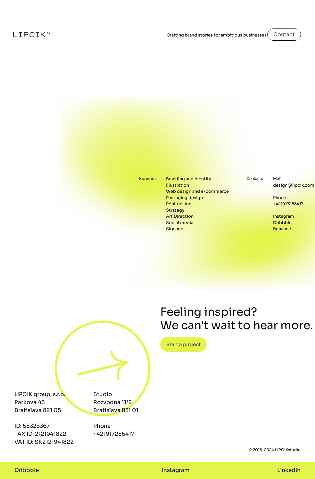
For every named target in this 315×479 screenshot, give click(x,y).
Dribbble (282, 222)
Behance (282, 228)
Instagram (283, 216)
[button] (183, 344)
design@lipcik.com (293, 185)
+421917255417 (288, 204)
